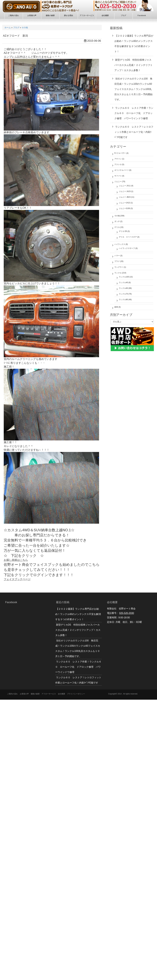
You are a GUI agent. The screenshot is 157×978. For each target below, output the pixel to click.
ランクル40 (123, 282)
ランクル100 (124, 277)
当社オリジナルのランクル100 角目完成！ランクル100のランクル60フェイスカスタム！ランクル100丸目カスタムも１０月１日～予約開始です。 (133, 89)
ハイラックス (119, 244)
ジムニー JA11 (125, 186)
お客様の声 (24, 694)
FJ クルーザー (120, 153)
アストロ (118, 164)
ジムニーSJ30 (124, 208)
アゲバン (118, 159)
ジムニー (118, 181)
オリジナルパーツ (121, 170)
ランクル (118, 273)
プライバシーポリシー (76, 694)
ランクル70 (123, 294)
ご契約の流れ (12, 694)
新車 (116, 307)
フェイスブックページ (17, 579)
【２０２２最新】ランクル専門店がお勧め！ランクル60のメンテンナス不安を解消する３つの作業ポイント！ (78, 614)
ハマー (117, 256)
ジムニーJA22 (124, 203)
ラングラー (118, 267)
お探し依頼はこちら (16, 559)
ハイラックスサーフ (127, 248)
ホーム (7, 27)
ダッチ (117, 221)
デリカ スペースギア (128, 237)
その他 (25, 27)
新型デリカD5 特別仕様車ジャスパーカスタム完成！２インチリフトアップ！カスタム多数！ (133, 65)
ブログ (16, 27)
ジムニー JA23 (125, 191)
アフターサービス (49, 694)
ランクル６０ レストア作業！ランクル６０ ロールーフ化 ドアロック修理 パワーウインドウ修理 (133, 113)
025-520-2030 (126, 613)
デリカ (117, 227)
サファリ (118, 176)
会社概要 (61, 694)
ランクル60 (123, 288)
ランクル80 (123, 300)
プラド (117, 261)
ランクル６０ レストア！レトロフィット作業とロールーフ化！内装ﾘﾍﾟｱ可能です (133, 131)
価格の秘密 (35, 694)
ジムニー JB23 (125, 197)
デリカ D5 (123, 231)
